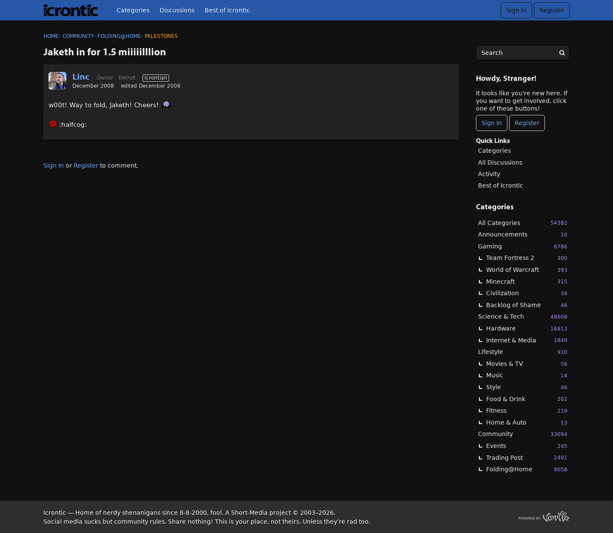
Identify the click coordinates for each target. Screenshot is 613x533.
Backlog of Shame (526, 305)
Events (526, 446)
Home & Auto (526, 423)
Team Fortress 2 (526, 258)
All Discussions (500, 162)
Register (551, 10)
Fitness (526, 411)
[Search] (562, 52)
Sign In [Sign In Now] (491, 123)
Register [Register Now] (527, 123)
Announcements (522, 235)
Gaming (522, 246)
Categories (133, 10)
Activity (489, 174)
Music (526, 375)
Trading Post (526, 457)
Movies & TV (526, 364)
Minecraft (526, 281)
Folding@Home (526, 469)
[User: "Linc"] (57, 81)
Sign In (516, 10)
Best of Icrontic (227, 10)
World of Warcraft (526, 270)
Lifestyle (522, 352)
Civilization (526, 293)
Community (522, 434)
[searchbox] (523, 52)
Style (526, 387)
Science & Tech (522, 317)
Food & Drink (526, 399)
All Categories (522, 223)
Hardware (526, 329)
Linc (81, 76)
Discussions (177, 10)
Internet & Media (526, 340)
